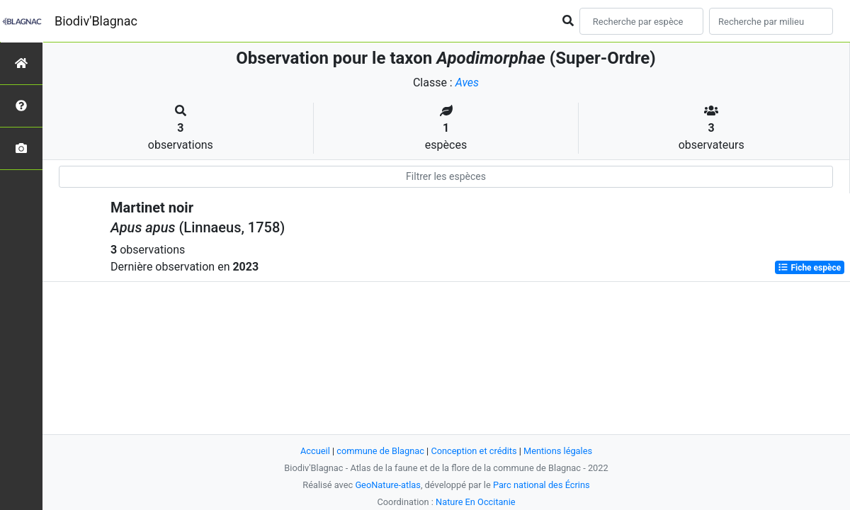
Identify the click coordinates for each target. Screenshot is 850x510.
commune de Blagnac (380, 451)
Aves (467, 82)
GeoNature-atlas (388, 485)
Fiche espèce (809, 268)
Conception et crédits (473, 451)
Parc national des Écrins (541, 485)
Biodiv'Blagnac (96, 20)
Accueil (315, 451)
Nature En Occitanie (475, 502)
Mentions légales (557, 451)
